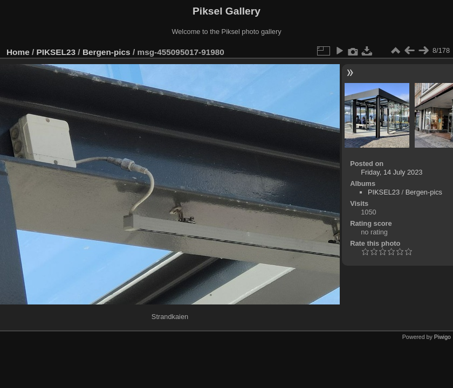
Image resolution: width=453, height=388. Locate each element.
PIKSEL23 (56, 52)
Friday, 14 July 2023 (391, 172)
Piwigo (442, 337)
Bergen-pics (107, 52)
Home (18, 52)
